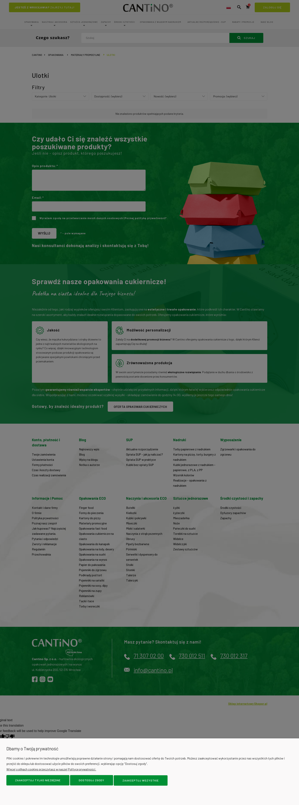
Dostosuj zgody (91, 780)
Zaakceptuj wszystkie (140, 780)
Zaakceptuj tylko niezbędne (38, 780)
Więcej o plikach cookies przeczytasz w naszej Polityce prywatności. (52, 769)
